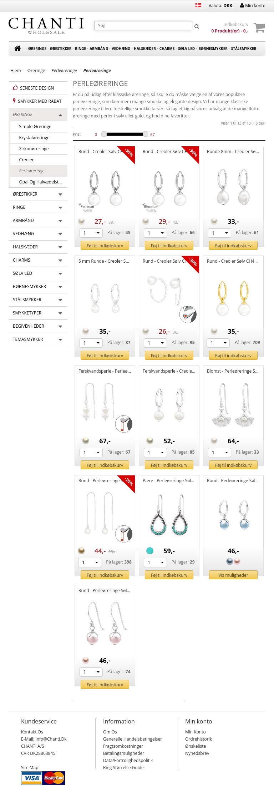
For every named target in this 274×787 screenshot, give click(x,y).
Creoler (24, 160)
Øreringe (37, 48)
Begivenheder (28, 326)
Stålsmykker (244, 48)
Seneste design (33, 88)
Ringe (80, 48)
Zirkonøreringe (32, 149)
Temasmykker (28, 339)
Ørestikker (60, 48)
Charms (166, 48)
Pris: (77, 134)
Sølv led (186, 48)
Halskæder (145, 48)
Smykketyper (27, 313)
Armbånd (99, 48)
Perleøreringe (29, 171)
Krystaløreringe (32, 138)
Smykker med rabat (37, 101)
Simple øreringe (33, 126)
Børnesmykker (213, 48)
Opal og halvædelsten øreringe (41, 182)
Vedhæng (121, 48)
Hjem (15, 70)
